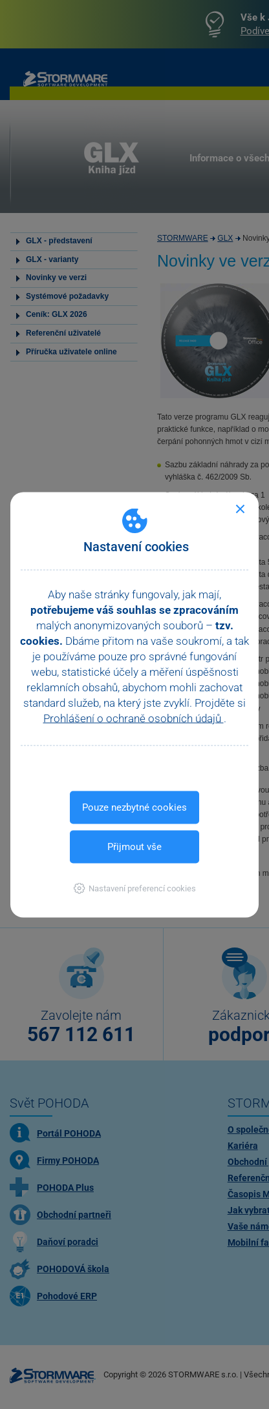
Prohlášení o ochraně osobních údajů (133, 717)
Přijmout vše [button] (134, 846)
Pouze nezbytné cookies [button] (134, 807)
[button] (135, 888)
